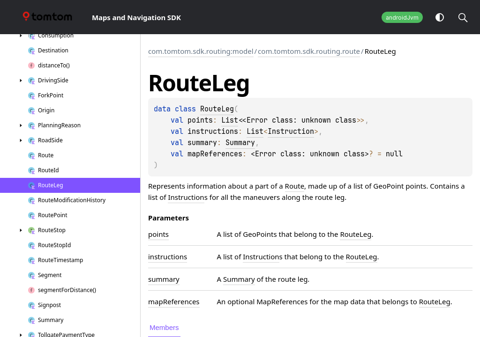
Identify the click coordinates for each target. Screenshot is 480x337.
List (229, 120)
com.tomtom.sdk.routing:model (201, 51)
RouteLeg (217, 109)
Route (295, 185)
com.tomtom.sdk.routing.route (309, 51)
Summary (240, 142)
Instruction (291, 131)
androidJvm (402, 17)
